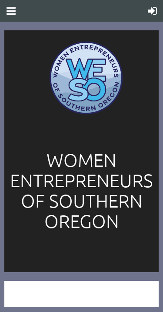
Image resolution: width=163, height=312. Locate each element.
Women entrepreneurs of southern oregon (81, 190)
